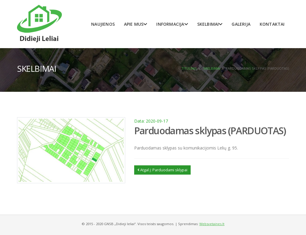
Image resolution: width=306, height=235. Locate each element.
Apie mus (135, 24)
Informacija (172, 24)
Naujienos (103, 24)
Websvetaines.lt (211, 224)
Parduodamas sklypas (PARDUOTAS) (210, 130)
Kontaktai (272, 24)
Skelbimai (210, 24)
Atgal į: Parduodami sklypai (162, 170)
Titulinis (189, 68)
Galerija (241, 24)
